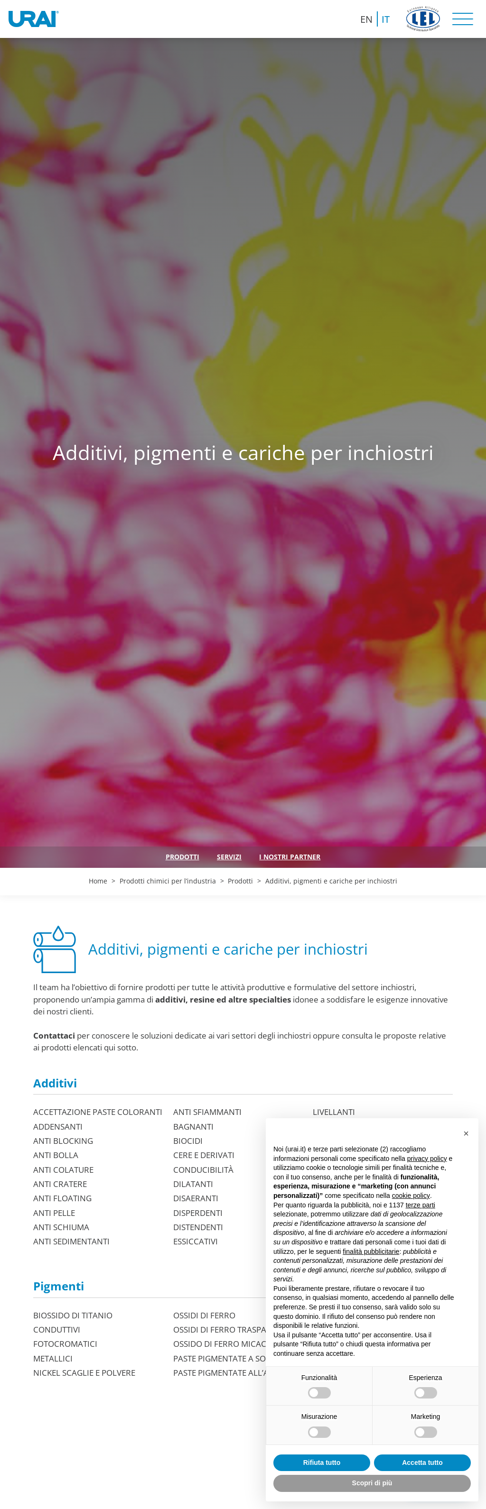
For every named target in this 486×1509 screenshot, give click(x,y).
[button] (466, 1133)
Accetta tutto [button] (422, 1462)
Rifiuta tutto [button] (322, 1462)
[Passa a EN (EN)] (367, 19)
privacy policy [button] (427, 1158)
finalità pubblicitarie (371, 1251)
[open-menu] (462, 19)
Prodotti (182, 856)
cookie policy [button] (411, 1195)
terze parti (420, 1205)
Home (98, 880)
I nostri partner (289, 856)
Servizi (229, 856)
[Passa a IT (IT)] (386, 19)
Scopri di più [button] (372, 1483)
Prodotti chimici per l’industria (168, 880)
